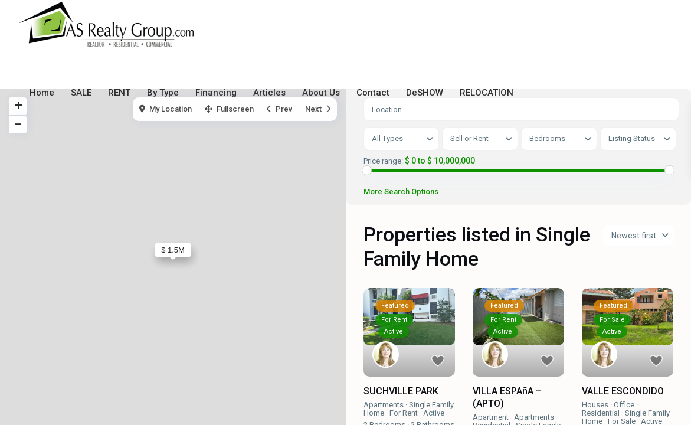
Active (433, 412)
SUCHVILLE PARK (400, 391)
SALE (81, 92)
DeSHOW (424, 92)
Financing (216, 92)
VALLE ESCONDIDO (623, 391)
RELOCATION (486, 92)
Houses (595, 404)
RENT (119, 92)
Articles (269, 92)
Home (42, 92)
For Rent (403, 412)
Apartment (491, 417)
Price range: (383, 161)
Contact (372, 92)
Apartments (383, 404)
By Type (163, 92)
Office (624, 404)
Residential (601, 412)
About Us (321, 92)
